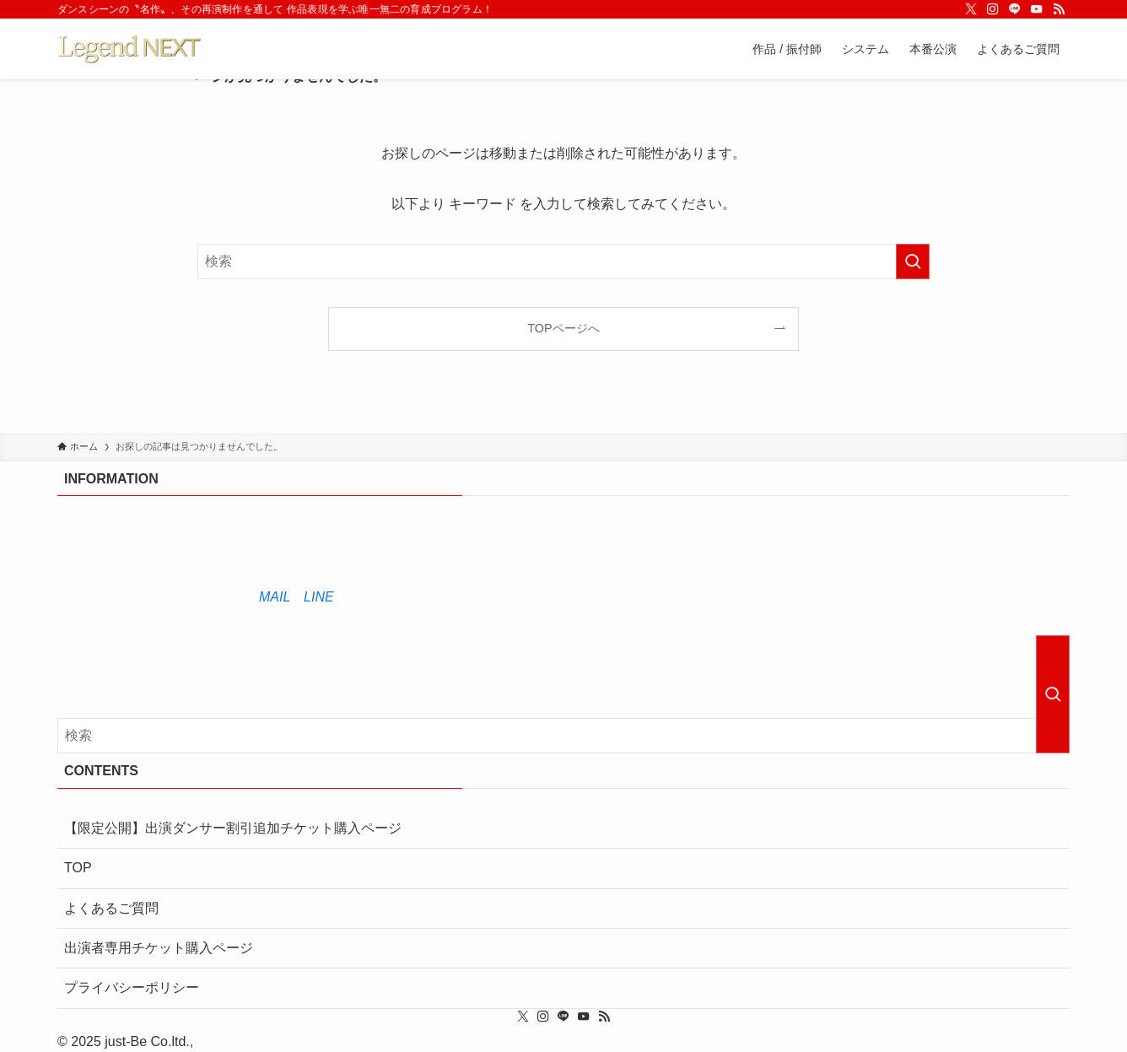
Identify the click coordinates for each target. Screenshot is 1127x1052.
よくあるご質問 (111, 908)
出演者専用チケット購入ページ (158, 948)
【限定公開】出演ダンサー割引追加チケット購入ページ (233, 828)
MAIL (274, 597)
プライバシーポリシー (131, 987)
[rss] (1059, 9)
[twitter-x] (971, 9)
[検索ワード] (563, 261)
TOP (78, 867)
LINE (319, 597)
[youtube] (1037, 9)
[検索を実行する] (913, 261)
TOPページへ (563, 328)
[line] (1015, 9)
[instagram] (993, 9)
